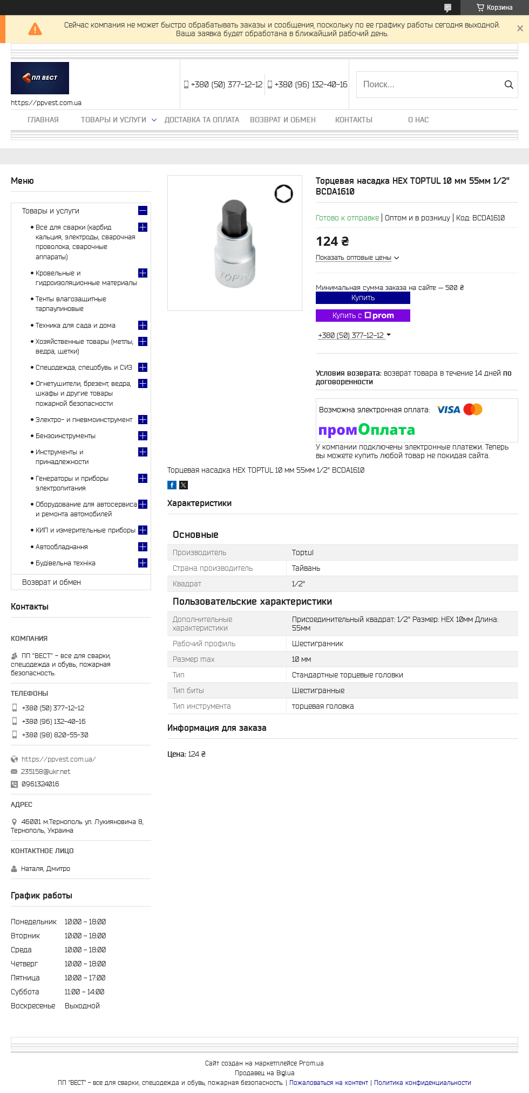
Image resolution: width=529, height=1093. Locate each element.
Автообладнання (62, 547)
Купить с (363, 316)
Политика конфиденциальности (422, 1082)
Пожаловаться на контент (328, 1082)
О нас (418, 119)
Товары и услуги (113, 119)
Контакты (353, 119)
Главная (43, 119)
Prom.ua (311, 1063)
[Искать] (508, 84)
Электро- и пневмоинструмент (84, 420)
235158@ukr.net (46, 771)
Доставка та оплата (202, 119)
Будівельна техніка (66, 563)
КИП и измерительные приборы (85, 530)
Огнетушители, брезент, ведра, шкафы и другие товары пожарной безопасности (83, 393)
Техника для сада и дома (76, 325)
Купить (363, 297)
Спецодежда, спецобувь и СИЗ (84, 367)
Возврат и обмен (283, 119)
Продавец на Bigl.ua (265, 1072)
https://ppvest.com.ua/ (59, 759)
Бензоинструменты (66, 436)
